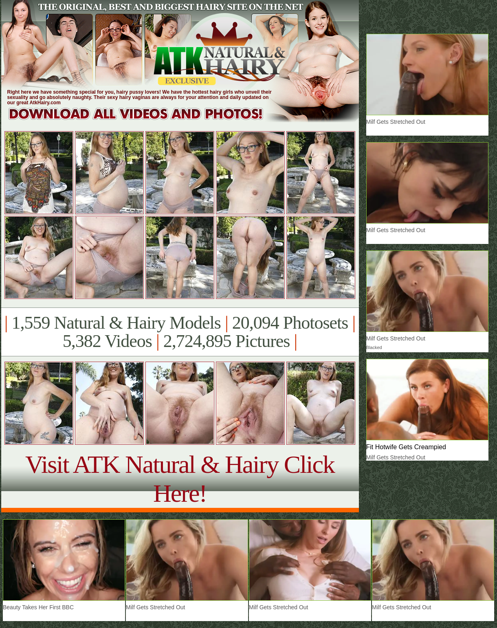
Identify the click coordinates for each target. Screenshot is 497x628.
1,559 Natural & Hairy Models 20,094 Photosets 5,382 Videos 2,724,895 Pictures (179, 332)
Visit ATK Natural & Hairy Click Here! (179, 478)
